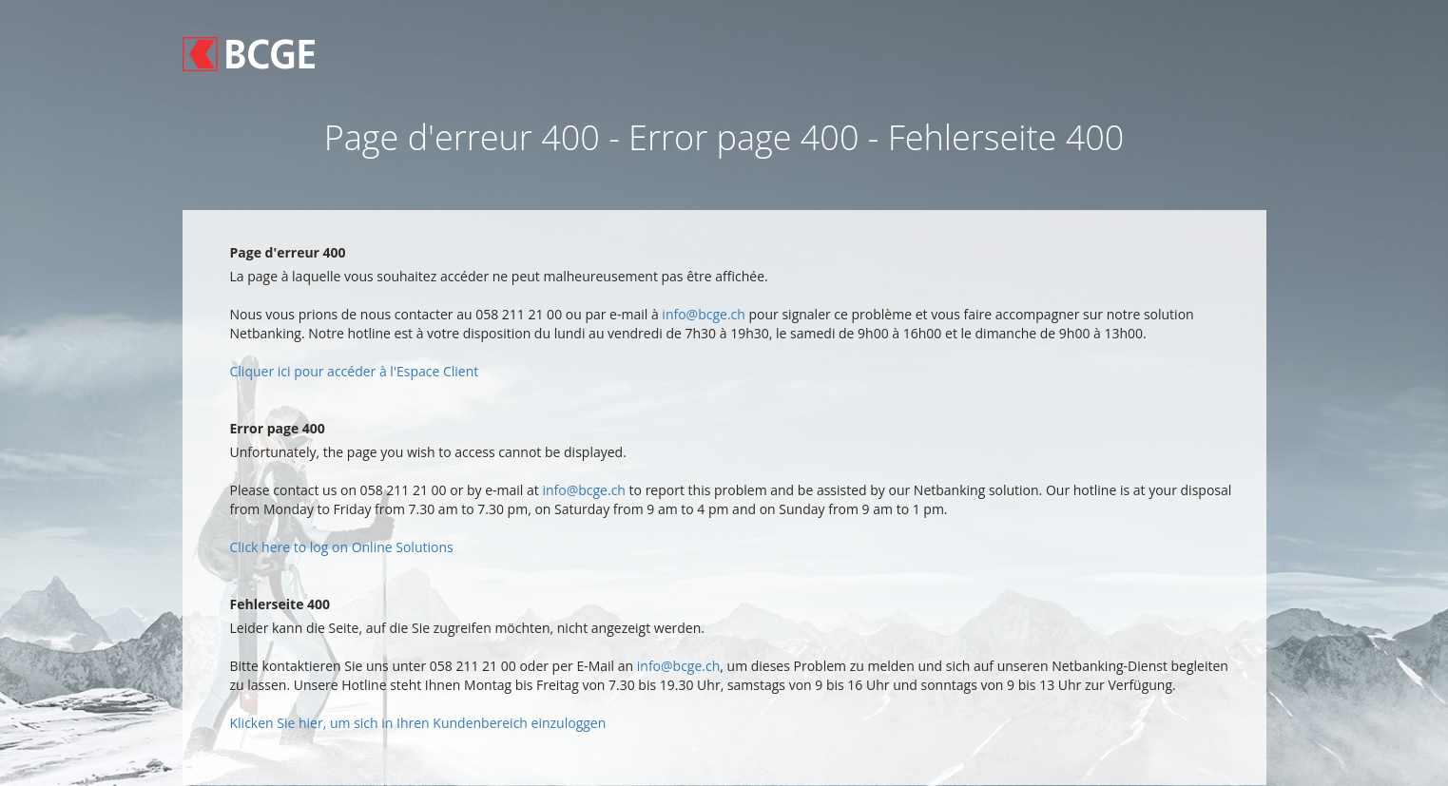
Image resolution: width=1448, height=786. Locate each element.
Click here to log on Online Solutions (342, 547)
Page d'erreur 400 (288, 252)
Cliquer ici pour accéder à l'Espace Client (354, 371)
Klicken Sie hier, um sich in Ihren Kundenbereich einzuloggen (418, 723)
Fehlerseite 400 (280, 604)
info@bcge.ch (703, 314)
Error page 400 (277, 428)
